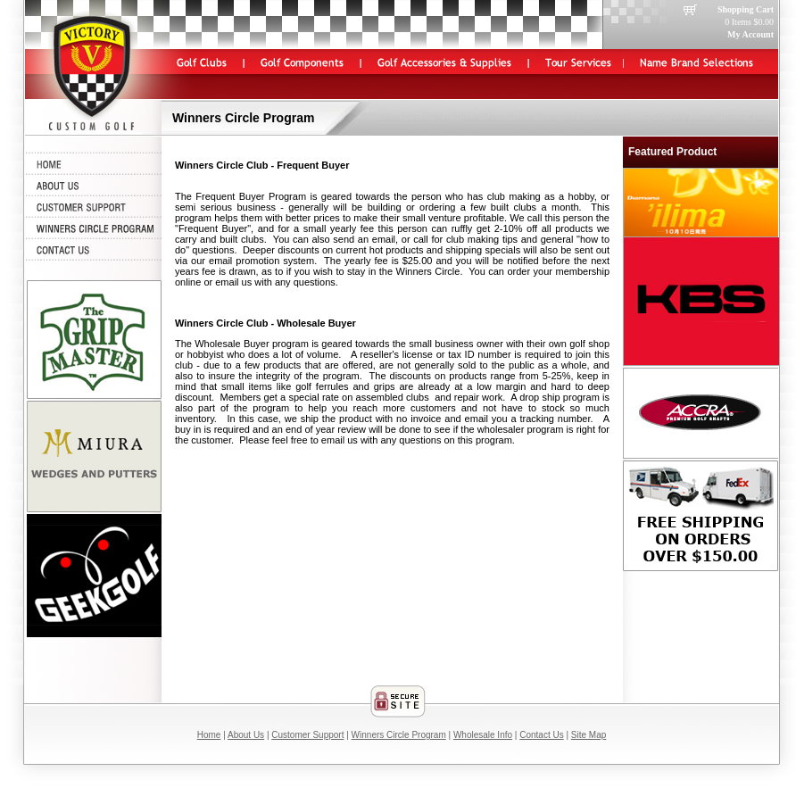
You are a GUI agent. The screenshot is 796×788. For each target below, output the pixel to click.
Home (209, 735)
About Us (246, 735)
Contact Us (541, 735)
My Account (750, 34)
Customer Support (307, 735)
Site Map (588, 735)
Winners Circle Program (399, 735)
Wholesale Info (482, 735)
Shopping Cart (745, 9)
